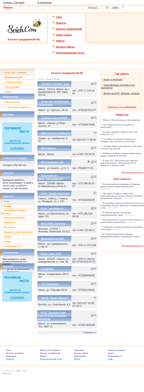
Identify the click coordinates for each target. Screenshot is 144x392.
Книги (111, 353)
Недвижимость (115, 356)
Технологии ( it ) (12, 246)
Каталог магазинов (15, 353)
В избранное (45, 2)
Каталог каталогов (116, 350)
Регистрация (11, 86)
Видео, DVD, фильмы (50, 350)
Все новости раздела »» (133, 172)
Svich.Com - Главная (14, 72)
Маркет (43, 356)
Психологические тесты (68, 52)
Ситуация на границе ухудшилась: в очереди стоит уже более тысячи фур (118, 140)
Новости (59, 23)
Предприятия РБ (12, 77)
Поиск (7, 91)
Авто (57, 17)
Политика (8, 227)
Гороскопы (79, 350)
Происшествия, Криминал (17, 232)
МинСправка (80, 356)
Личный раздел (13, 82)
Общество (8, 222)
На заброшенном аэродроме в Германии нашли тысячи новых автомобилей (120, 186)
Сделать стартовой (13, 2)
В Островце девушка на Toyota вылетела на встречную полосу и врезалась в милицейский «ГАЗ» (122, 205)
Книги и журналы (111, 79)
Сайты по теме (10, 102)
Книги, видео (62, 35)
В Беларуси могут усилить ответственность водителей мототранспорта (122, 220)
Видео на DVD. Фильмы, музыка (120, 93)
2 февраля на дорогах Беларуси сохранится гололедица (122, 228)
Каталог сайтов (63, 47)
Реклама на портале (16, 107)
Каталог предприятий (67, 29)
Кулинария (11, 356)
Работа (58, 41)
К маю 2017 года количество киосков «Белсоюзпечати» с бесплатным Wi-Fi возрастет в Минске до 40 (119, 162)
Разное (6, 236)
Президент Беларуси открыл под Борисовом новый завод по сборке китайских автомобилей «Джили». (122, 195)
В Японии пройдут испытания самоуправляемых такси (117, 213)
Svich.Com (9, 371)
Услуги (41, 79)
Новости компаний (13, 217)
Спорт (6, 241)
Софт (110, 359)
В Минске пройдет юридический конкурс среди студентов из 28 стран (121, 154)
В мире (7, 206)
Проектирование (53, 79)
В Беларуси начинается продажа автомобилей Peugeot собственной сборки (121, 236)
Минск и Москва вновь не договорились (120, 120)
